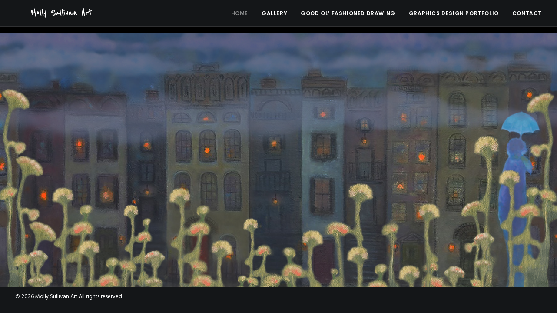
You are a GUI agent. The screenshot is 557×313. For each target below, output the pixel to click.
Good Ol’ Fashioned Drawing (348, 17)
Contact (527, 17)
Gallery (274, 17)
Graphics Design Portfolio (454, 17)
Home (239, 17)
